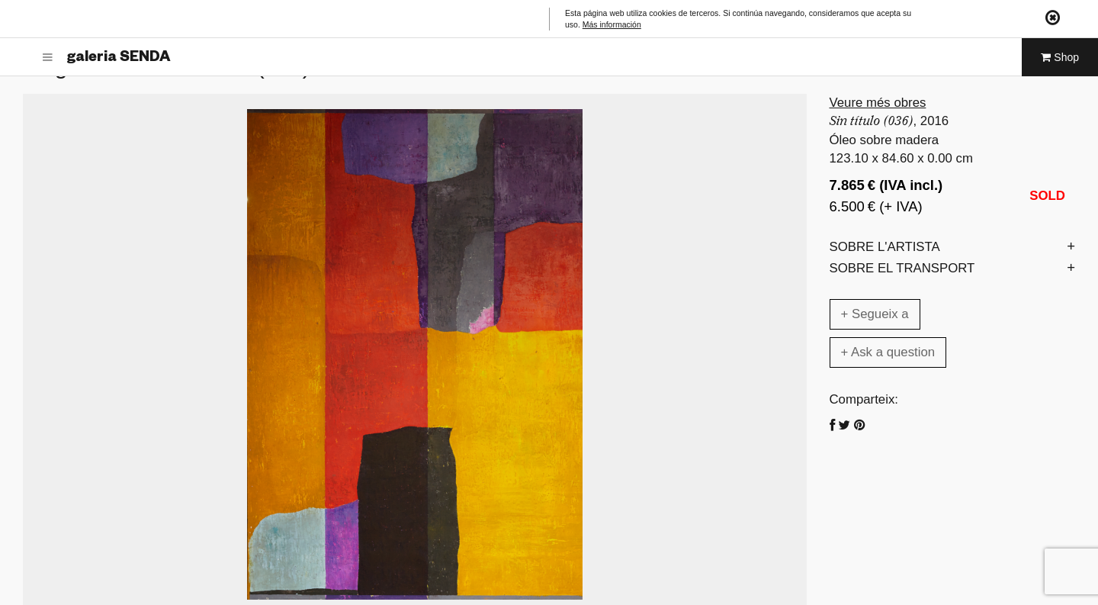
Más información (612, 24)
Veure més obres (878, 102)
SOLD (1047, 195)
